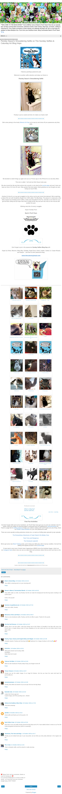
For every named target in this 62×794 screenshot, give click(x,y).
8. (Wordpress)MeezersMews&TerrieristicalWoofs (30, 337)
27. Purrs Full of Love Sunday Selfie (45, 445)
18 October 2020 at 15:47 (23, 624)
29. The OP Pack (30, 463)
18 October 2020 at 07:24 (26, 605)
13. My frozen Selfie (16, 372)
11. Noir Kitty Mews (31, 354)
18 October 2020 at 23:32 (21, 722)
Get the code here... (29, 510)
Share (3, 572)
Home (31, 786)
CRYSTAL (7, 648)
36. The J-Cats (45, 499)
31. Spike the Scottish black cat (16, 481)
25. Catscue (16, 445)
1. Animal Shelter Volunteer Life (16, 300)
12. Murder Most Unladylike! (45, 354)
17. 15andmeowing (31, 390)
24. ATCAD (45, 427)
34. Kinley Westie (16, 499)
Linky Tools (50, 511)
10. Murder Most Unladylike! (16, 354)
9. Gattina (45, 336)
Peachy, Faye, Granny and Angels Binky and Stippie (19, 638)
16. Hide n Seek (16, 390)
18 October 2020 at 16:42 (19, 691)
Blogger (34, 792)
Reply (6, 585)
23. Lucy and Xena (31, 427)
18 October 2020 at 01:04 (22, 581)
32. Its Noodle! (31, 481)
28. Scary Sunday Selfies (16, 463)
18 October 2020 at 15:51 (17, 648)
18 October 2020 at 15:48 (40, 638)
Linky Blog (56, 511)
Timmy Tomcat (9, 671)
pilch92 (7, 712)
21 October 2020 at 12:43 (17, 745)
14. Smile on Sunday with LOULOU (31, 372)
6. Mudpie (45, 318)
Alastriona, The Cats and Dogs (13, 733)
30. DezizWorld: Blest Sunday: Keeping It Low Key (45, 464)
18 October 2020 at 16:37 (19, 671)
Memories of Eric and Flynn (12, 614)
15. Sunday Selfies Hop (45, 372)
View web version (31, 789)
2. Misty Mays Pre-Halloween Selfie (31, 300)
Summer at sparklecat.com (12, 605)
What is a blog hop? (29, 509)
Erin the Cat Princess (10, 624)
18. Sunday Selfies (45, 390)
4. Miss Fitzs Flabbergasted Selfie (16, 318)
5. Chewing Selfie (30, 318)
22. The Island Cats (16, 427)
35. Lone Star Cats (31, 499)
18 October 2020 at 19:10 (15, 712)
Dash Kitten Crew (9, 722)
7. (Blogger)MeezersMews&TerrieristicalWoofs (16, 337)
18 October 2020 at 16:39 (21, 682)
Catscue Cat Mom (9, 661)
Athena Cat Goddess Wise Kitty (13, 703)
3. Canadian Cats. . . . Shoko (45, 300)
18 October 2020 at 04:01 (32, 590)
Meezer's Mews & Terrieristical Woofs (15, 590)
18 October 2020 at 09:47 (27, 614)
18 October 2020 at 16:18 (21, 661)
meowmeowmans (9, 682)
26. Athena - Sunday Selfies (31, 445)
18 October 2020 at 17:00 (29, 703)
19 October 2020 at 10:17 (29, 733)
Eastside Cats (8, 691)
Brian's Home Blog (10, 581)
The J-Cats (8, 745)
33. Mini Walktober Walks (45, 481)
